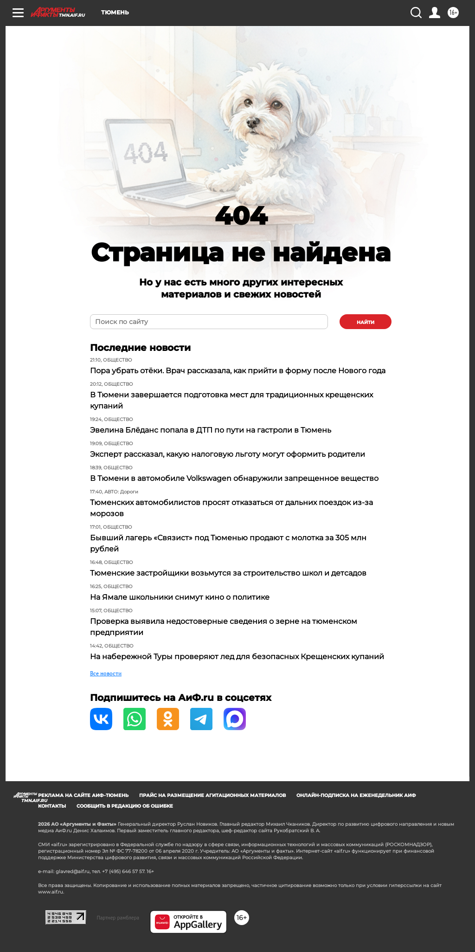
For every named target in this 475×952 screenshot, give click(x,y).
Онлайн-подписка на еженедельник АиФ (356, 795)
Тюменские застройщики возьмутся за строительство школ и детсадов (228, 573)
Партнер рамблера (117, 917)
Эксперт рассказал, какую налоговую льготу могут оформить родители (227, 454)
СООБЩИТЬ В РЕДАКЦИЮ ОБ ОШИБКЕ (125, 806)
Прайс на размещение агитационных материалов (212, 795)
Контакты (52, 806)
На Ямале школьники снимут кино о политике (180, 597)
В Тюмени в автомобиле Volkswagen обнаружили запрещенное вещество (234, 478)
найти (365, 322)
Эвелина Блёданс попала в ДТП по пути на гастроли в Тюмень (210, 430)
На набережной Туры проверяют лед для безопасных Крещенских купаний (237, 656)
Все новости (106, 673)
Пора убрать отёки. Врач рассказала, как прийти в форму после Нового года (237, 370)
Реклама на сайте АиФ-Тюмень (83, 795)
